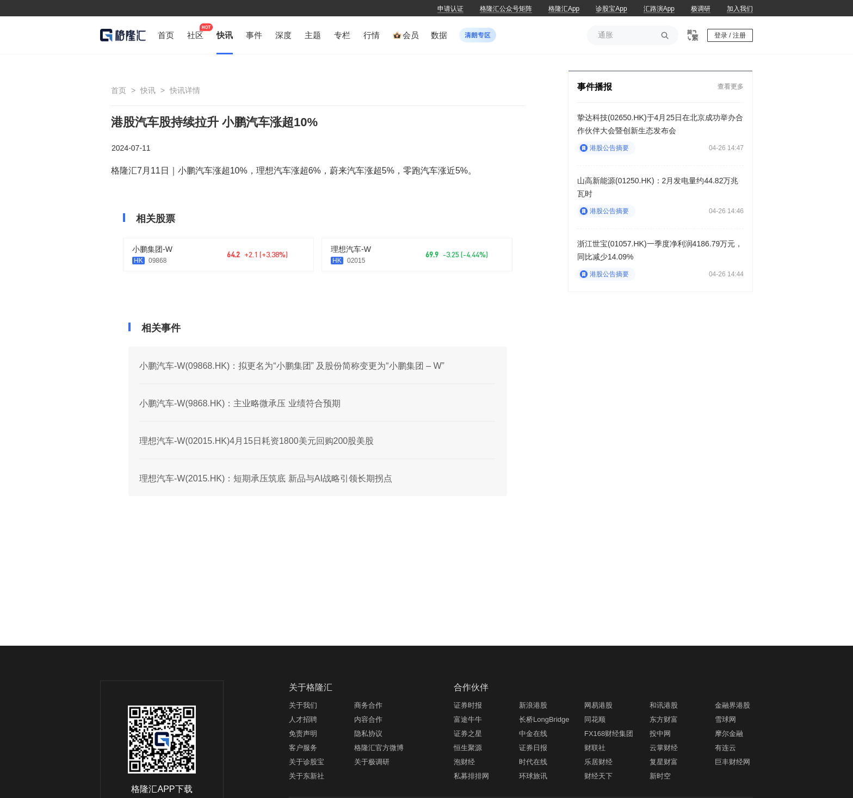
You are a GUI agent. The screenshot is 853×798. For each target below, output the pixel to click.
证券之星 (468, 733)
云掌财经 (664, 748)
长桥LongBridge (544, 719)
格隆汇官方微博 (379, 748)
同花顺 (594, 719)
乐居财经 (598, 762)
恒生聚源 (468, 748)
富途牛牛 (468, 719)
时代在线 (533, 762)
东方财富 (664, 719)
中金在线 (533, 733)
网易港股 (598, 705)
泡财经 (464, 762)
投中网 (660, 733)
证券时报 (468, 705)
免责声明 (303, 733)
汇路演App (659, 9)
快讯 (148, 90)
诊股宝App (611, 9)
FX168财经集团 (608, 733)
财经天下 (598, 776)
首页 (118, 90)
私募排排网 (471, 776)
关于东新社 (306, 776)
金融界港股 (732, 705)
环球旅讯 (533, 776)
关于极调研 (372, 762)
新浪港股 (533, 705)
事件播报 (594, 86)
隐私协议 (368, 733)
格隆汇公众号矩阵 (506, 9)
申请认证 (450, 9)
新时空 (660, 776)
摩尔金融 (729, 733)
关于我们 (303, 705)
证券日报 (533, 748)
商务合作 (368, 705)
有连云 (725, 748)
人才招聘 (303, 719)
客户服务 (303, 748)
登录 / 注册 (730, 35)
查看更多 (731, 86)
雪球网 (725, 719)
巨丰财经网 (732, 762)
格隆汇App (563, 9)
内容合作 (368, 719)
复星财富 (664, 762)
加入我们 (740, 9)
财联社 (594, 748)
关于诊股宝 (306, 762)
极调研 (700, 9)
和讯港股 (664, 705)
